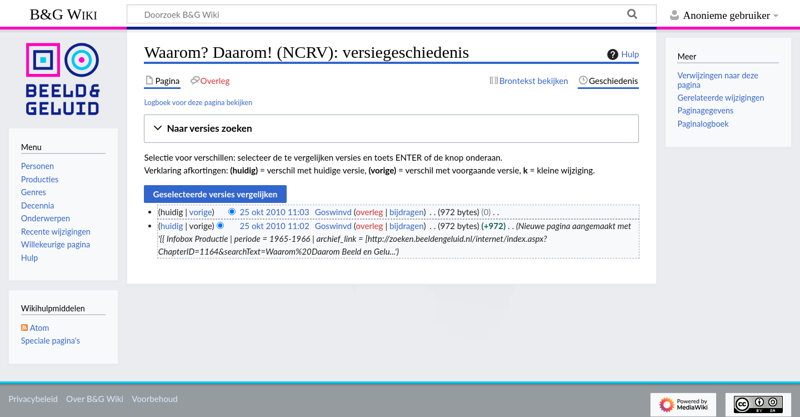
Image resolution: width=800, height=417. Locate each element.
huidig (172, 226)
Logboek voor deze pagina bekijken (198, 102)
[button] (391, 128)
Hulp (621, 54)
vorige (200, 212)
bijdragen (406, 212)
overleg (369, 212)
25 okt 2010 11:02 (274, 226)
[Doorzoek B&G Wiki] (391, 14)
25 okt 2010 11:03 (274, 212)
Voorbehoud (154, 399)
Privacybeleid (33, 399)
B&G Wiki (63, 14)
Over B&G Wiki (94, 399)
